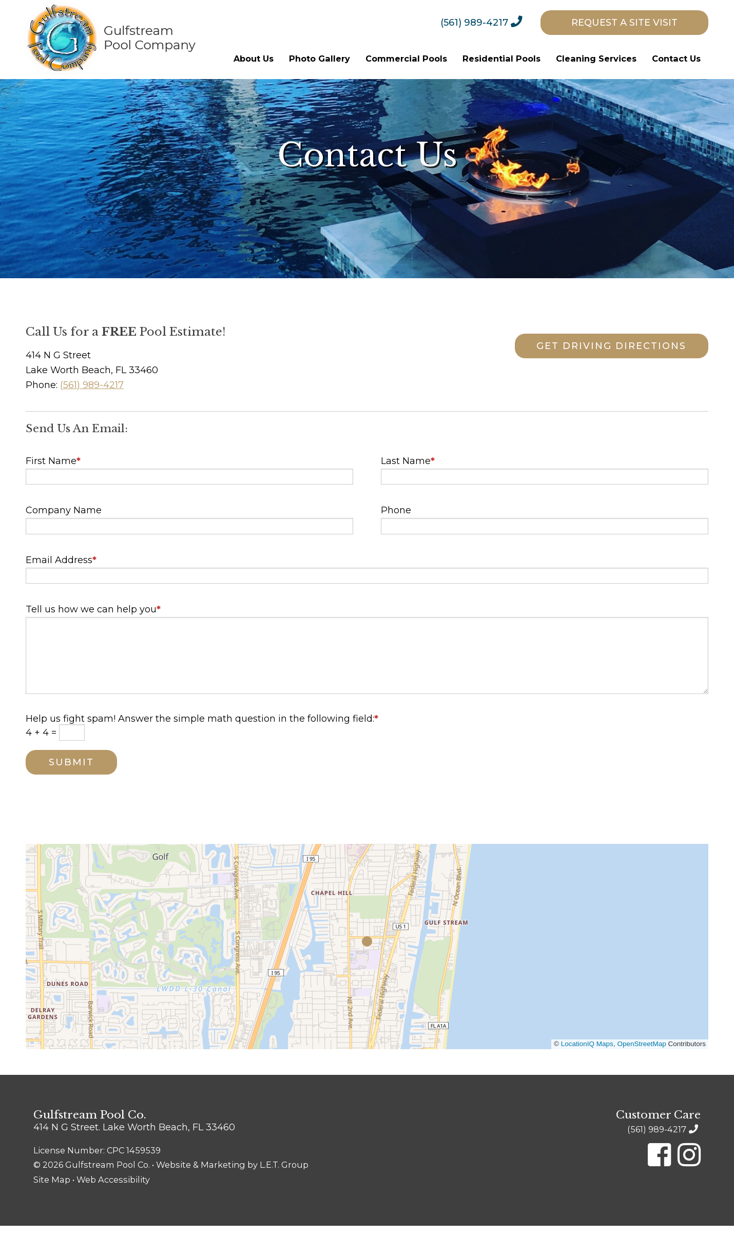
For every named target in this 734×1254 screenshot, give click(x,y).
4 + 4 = (42, 760)
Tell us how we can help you (93, 637)
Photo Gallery (319, 58)
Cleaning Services (596, 58)
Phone (396, 538)
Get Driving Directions (603, 374)
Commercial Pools (406, 58)
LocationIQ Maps (587, 1071)
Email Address (61, 587)
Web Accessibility (113, 1208)
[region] (367, 974)
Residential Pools (501, 58)
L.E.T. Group (284, 1193)
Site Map (51, 1208)
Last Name (408, 488)
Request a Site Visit (624, 22)
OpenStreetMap (641, 1071)
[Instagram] (689, 1183)
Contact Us (676, 58)
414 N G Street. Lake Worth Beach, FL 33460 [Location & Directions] (134, 1155)
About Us (254, 58)
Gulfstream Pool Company (109, 39)
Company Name (64, 538)
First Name (53, 488)
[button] (367, 969)
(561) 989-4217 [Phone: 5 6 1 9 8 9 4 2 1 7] (474, 22)
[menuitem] (489, 22)
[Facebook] (659, 1183)
